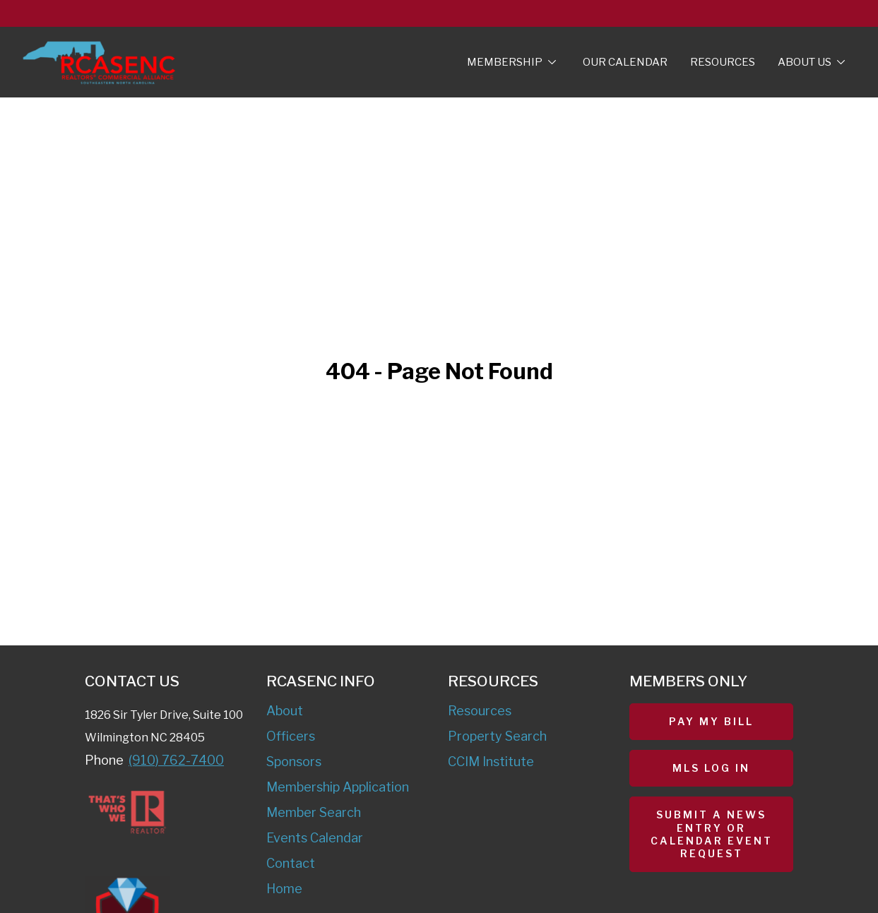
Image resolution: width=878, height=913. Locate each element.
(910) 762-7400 (176, 760)
